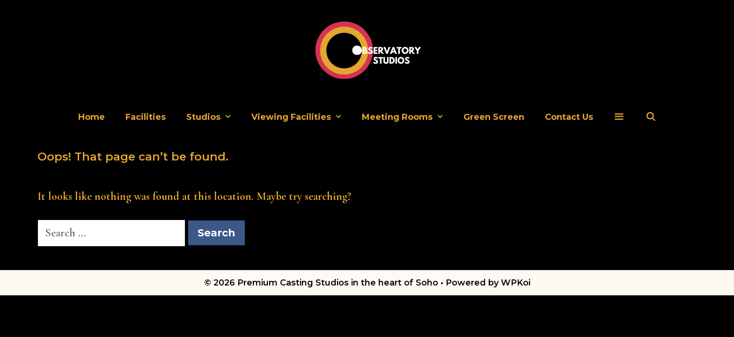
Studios (213, 117)
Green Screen (493, 117)
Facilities (145, 117)
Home (91, 117)
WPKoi (515, 283)
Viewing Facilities (301, 117)
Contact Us (569, 117)
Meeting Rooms (407, 117)
